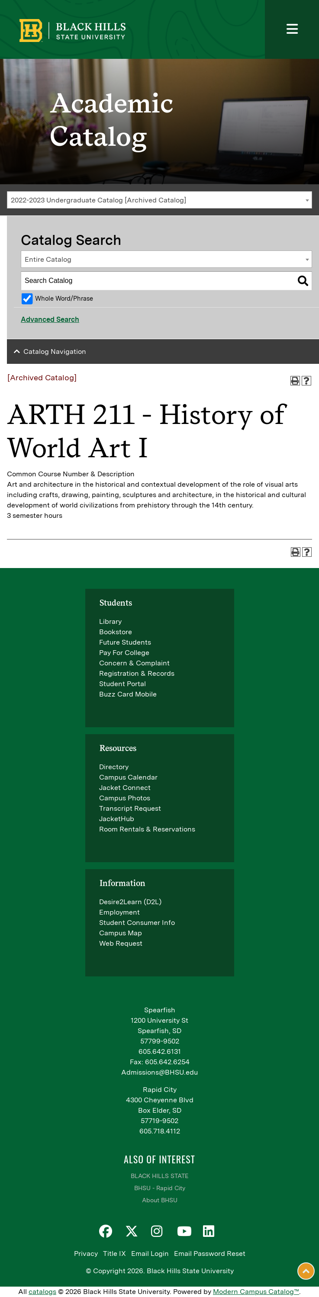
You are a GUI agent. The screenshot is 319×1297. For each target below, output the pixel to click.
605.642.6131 (160, 1051)
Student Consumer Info (137, 922)
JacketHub (116, 819)
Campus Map (120, 933)
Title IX (114, 1253)
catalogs (42, 1291)
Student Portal (122, 684)
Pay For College (124, 652)
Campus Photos (124, 798)
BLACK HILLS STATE (159, 1175)
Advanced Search (50, 319)
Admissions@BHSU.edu (159, 1072)
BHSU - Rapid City (159, 1188)
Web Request (120, 943)
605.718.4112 (159, 1131)
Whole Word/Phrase (64, 298)
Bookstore (115, 632)
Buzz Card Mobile (128, 694)
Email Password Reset (209, 1253)
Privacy (86, 1253)
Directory (114, 767)
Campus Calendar (128, 777)
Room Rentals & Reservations (147, 829)
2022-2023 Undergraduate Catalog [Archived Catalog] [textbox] (98, 200)
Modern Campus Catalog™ (256, 1291)
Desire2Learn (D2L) (130, 902)
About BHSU (159, 1200)
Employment (119, 912)
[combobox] (159, 200)
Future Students (125, 642)
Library (110, 621)
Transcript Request (130, 808)
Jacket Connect (125, 787)
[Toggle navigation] (292, 29)
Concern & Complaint (134, 663)
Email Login (150, 1253)
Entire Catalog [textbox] (48, 259)
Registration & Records (136, 673)
